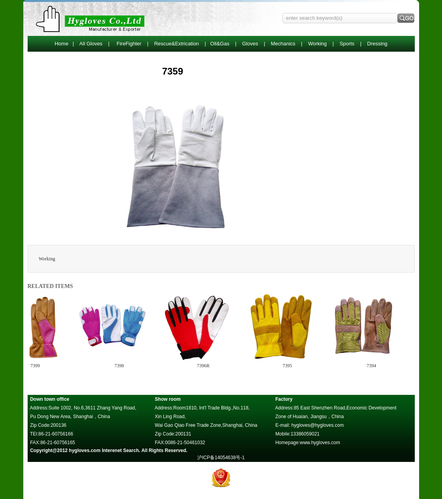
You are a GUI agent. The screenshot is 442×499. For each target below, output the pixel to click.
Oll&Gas (219, 44)
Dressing (377, 44)
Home (61, 44)
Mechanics (283, 44)
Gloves (250, 44)
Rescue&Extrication (176, 44)
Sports (346, 44)
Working (317, 44)
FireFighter (129, 44)
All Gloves (91, 44)
